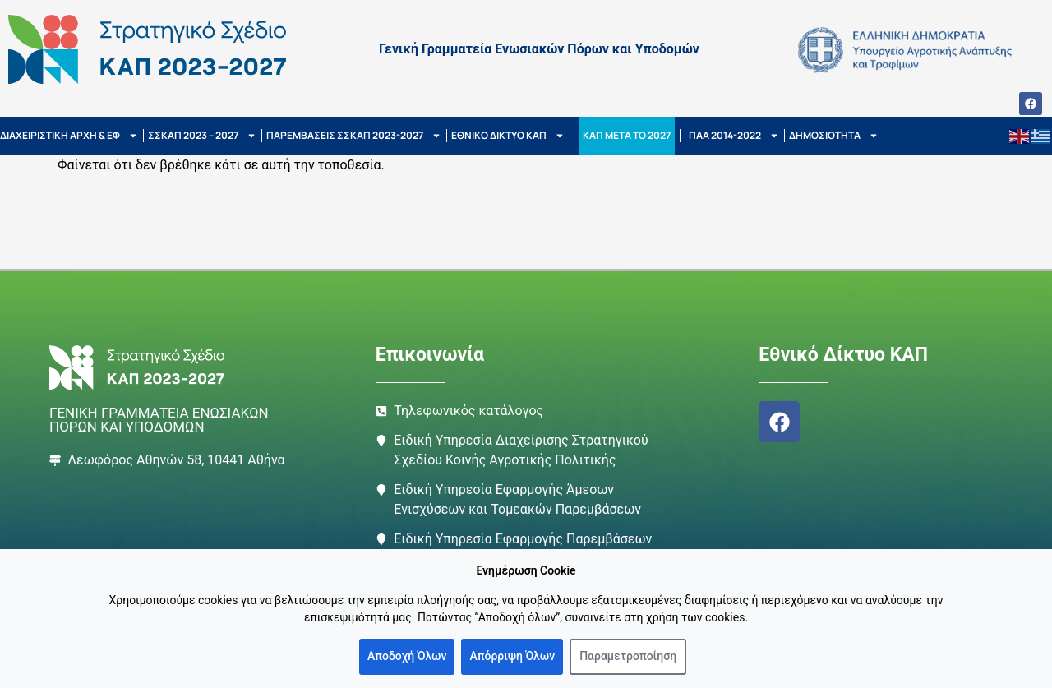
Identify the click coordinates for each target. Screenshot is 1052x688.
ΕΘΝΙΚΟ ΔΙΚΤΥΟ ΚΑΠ (508, 135)
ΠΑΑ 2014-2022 (734, 135)
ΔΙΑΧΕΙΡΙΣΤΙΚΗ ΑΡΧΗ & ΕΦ (69, 135)
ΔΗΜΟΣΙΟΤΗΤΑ (834, 135)
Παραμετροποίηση (627, 656)
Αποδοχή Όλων (407, 656)
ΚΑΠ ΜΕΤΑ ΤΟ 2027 (627, 135)
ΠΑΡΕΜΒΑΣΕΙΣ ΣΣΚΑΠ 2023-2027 (353, 135)
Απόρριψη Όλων (512, 656)
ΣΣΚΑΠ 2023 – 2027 (202, 135)
